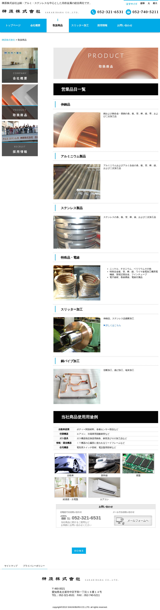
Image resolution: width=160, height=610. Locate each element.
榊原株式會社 (8, 40)
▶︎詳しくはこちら (112, 325)
